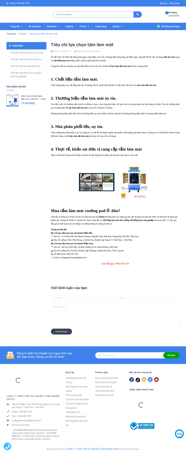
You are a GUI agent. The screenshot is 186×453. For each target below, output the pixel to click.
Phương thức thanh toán (106, 378)
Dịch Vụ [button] (70, 372)
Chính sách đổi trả (103, 386)
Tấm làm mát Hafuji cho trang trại (26, 59)
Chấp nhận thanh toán (141, 389)
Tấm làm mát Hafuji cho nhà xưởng (26, 52)
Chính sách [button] (101, 372)
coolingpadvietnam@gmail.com (26, 420)
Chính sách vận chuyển (105, 382)
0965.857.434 (23, 3)
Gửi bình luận (61, 331)
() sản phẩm (173, 14)
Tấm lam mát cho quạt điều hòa (25, 66)
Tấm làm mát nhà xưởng (77, 399)
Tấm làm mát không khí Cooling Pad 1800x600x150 (77, 408)
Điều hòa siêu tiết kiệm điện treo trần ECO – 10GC (33, 97)
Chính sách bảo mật (104, 395)
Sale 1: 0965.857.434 (21, 416)
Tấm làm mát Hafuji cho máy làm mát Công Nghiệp (25, 75)
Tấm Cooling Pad (74, 395)
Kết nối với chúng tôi (140, 372)
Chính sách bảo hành (105, 391)
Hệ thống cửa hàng (168, 26)
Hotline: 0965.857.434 (22, 412)
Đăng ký (171, 355)
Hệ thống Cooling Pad (75, 416)
